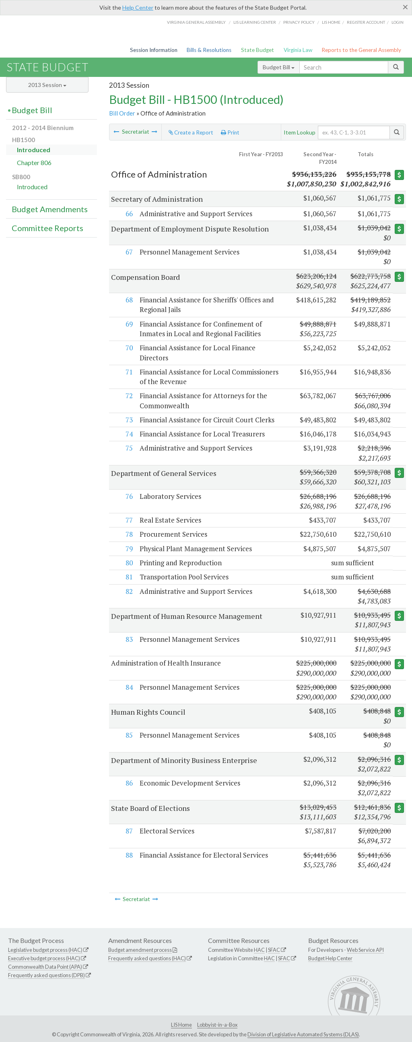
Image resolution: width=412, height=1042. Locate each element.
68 (128, 299)
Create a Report (191, 132)
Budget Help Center (330, 958)
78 (128, 534)
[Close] (405, 7)
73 (128, 419)
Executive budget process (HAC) (44, 958)
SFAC (274, 950)
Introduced (33, 149)
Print (230, 132)
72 (128, 395)
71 (128, 371)
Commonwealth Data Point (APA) (45, 966)
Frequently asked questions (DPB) (46, 975)
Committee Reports (47, 228)
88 (128, 855)
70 (128, 347)
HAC (259, 950)
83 (128, 639)
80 (128, 562)
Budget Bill (279, 67)
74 (128, 433)
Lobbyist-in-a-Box (217, 1024)
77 (128, 520)
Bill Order (122, 113)
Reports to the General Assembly (361, 50)
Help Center (137, 7)
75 (128, 448)
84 (128, 687)
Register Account (366, 22)
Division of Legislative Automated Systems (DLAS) (303, 1034)
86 (128, 783)
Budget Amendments (50, 209)
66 (128, 213)
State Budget (257, 50)
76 (128, 496)
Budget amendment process (140, 950)
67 (128, 251)
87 (128, 830)
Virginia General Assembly (196, 22)
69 (128, 324)
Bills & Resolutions (209, 50)
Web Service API (365, 950)
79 (128, 548)
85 (128, 735)
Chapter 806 (34, 162)
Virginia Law (298, 50)
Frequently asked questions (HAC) (147, 958)
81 (128, 576)
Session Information (153, 50)
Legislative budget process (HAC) (45, 950)
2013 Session (47, 84)
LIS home (331, 22)
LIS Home (181, 1024)
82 (128, 591)
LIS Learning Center (254, 22)
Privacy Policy (299, 22)
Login (397, 22)
